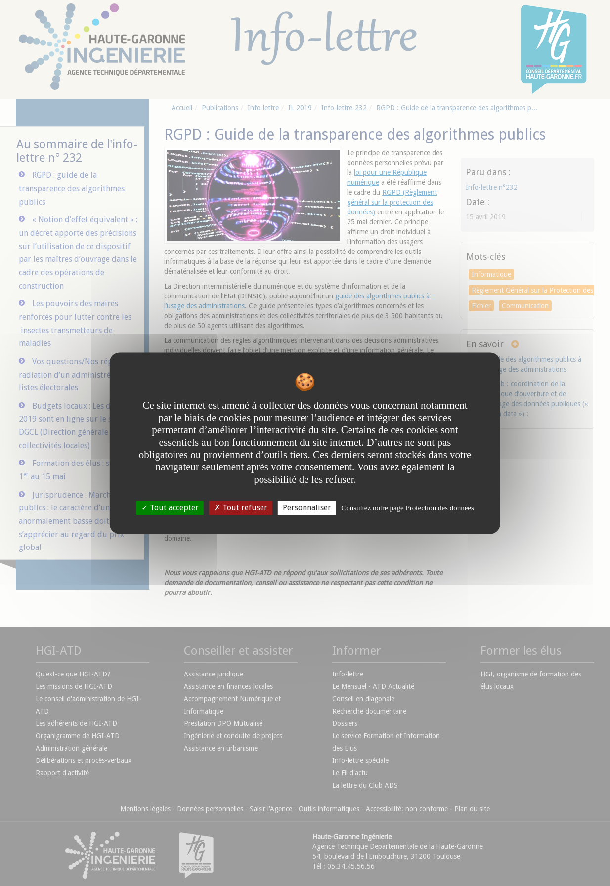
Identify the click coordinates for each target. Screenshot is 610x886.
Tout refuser (240, 507)
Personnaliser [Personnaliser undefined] (307, 507)
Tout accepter (170, 507)
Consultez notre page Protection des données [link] (407, 508)
